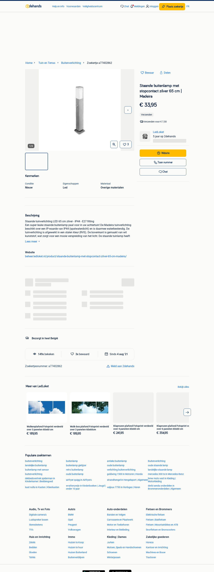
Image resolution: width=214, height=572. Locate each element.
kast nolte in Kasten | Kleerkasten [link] (42, 487)
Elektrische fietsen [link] (155, 514)
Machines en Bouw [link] (156, 552)
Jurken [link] (110, 542)
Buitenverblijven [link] (76, 557)
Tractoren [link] (151, 557)
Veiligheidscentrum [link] (92, 6)
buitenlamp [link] (72, 461)
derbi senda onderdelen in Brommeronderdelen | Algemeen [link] (164, 487)
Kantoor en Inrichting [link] (157, 547)
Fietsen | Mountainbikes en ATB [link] (162, 524)
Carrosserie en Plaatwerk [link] (120, 519)
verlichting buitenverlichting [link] (121, 469)
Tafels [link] (32, 557)
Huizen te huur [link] (75, 547)
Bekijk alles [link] (183, 387)
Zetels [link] (32, 542)
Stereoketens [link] (36, 524)
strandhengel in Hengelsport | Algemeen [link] (127, 480)
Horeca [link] (149, 542)
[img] (36, 161)
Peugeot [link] (72, 524)
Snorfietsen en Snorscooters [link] (160, 529)
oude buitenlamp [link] (115, 465)
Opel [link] (70, 519)
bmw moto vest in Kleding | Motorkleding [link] (162, 480)
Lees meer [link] (33, 241)
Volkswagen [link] (74, 529)
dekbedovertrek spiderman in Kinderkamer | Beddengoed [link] (40, 480)
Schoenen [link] (112, 552)
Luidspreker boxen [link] (38, 519)
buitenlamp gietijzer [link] (76, 465)
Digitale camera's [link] (37, 514)
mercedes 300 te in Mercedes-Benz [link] (166, 474)
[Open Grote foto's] (114, 144)
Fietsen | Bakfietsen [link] (156, 519)
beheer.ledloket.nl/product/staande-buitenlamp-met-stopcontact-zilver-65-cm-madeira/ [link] (76, 256)
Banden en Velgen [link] (116, 514)
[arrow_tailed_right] (187, 412)
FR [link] (187, 6)
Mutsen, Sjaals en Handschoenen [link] (124, 547)
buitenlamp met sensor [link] (37, 469)
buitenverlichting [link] (33, 461)
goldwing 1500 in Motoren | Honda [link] (125, 474)
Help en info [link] (58, 6)
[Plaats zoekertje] (172, 6)
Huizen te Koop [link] (76, 542)
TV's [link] (31, 529)
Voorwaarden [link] (73, 6)
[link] (37, 6)
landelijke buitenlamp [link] (36, 465)
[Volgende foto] (128, 110)
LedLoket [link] (158, 132)
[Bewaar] (126, 144)
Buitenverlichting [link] (156, 461)
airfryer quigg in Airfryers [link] (79, 480)
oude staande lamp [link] (158, 465)
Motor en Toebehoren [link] (118, 524)
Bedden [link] (33, 547)
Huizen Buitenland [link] (77, 552)
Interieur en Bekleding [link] (118, 529)
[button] (137, 6)
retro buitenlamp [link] (74, 469)
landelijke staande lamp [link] (160, 469)
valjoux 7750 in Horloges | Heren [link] (123, 487)
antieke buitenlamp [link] (117, 461)
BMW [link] (71, 514)
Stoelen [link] (33, 552)
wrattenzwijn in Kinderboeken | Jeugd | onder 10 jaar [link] (86, 487)
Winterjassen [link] (113, 557)
